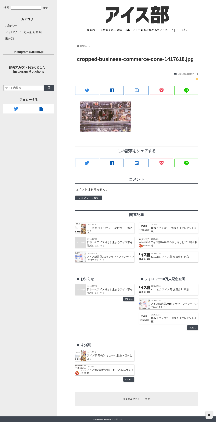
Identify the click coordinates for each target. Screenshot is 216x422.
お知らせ (11, 25)
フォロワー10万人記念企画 (23, 32)
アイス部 (145, 399)
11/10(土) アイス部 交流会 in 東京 (170, 256)
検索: (6, 7)
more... (129, 299)
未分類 (9, 38)
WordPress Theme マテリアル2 (108, 419)
